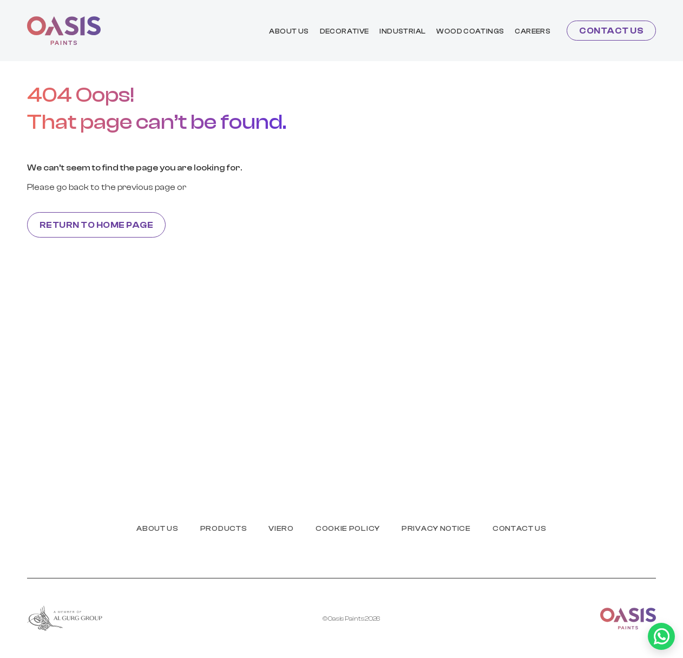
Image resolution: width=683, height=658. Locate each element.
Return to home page (96, 225)
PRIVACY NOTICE (436, 528)
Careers (532, 31)
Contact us (611, 31)
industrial (402, 31)
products (223, 528)
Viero (281, 528)
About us (288, 31)
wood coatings (470, 31)
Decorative (344, 31)
